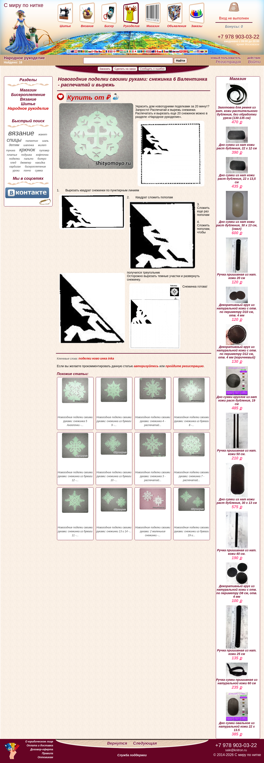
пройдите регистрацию (184, 366)
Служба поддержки (132, 755)
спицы (14, 140)
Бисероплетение (28, 95)
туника (10, 150)
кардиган (15, 166)
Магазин (28, 90)
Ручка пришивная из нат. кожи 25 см (237, 630)
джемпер (25, 162)
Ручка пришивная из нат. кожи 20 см (237, 258)
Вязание (28, 99)
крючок (27, 149)
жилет (42, 145)
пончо (27, 170)
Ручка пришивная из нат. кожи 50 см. (237, 434)
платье (12, 154)
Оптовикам (45, 757)
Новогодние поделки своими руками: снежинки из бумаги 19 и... (192, 512)
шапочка (28, 145)
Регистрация (228, 62)
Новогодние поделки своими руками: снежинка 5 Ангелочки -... (75, 402)
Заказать (104, 68)
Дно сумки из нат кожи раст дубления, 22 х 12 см (237, 138)
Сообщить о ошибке (152, 68)
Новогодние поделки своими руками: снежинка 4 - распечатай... (153, 402)
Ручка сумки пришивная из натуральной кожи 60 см (236, 674)
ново (95, 358)
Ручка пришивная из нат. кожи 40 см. (237, 533)
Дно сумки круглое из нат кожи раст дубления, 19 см (237, 386)
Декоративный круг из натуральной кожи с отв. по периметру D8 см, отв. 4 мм (236, 580)
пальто (28, 158)
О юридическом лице (39, 741)
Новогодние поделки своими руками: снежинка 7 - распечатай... (192, 457)
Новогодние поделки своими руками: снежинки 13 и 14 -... (114, 510)
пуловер (44, 150)
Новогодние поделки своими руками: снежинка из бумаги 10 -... (114, 457)
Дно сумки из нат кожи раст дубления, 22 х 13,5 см (237, 170)
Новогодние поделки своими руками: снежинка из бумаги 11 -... (75, 512)
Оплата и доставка (40, 745)
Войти (254, 62)
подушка (26, 154)
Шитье (28, 104)
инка (103, 358)
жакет (42, 134)
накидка (40, 162)
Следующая (145, 743)
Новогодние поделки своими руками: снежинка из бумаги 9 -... (114, 402)
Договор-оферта (41, 749)
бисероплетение (35, 166)
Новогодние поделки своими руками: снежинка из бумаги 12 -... (75, 457)
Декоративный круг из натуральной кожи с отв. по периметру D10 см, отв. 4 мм (237, 302)
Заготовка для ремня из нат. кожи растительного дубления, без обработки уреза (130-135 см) (237, 101)
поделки (14, 158)
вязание (21, 133)
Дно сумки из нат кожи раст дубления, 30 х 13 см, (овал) (236, 210)
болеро (41, 158)
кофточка (42, 154)
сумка (39, 170)
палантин (32, 140)
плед (13, 162)
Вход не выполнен (234, 18)
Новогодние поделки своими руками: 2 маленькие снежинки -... (153, 512)
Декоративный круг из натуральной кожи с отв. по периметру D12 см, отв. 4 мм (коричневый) (237, 341)
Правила (47, 753)
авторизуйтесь (146, 366)
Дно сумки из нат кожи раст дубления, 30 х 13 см (237, 484)
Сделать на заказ (125, 68)
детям (14, 145)
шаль (45, 140)
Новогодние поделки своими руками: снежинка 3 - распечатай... (153, 457)
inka (111, 358)
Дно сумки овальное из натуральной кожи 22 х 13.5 (237, 712)
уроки (16, 170)
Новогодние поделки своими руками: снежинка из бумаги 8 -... (192, 402)
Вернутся (117, 743)
